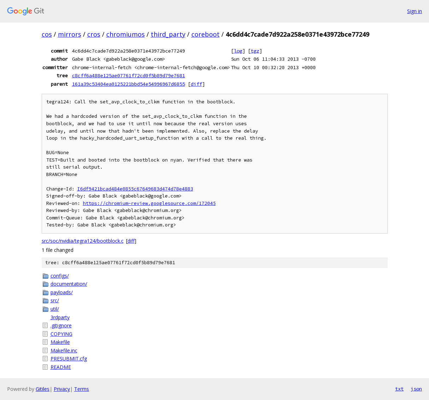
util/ (54, 308)
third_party (168, 34)
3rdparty (60, 317)
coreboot (205, 34)
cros (93, 34)
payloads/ (61, 292)
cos (47, 34)
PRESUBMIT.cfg (68, 358)
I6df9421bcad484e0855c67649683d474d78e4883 (135, 189)
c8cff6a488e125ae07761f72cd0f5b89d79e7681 (128, 75)
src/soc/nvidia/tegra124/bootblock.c (83, 240)
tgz (255, 51)
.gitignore (61, 325)
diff (196, 84)
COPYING (61, 334)
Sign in (414, 11)
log (238, 51)
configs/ (59, 275)
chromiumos (125, 34)
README (60, 367)
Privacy (62, 389)
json (416, 389)
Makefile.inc (63, 350)
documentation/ (68, 283)
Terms (81, 389)
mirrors (69, 34)
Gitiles (42, 389)
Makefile (60, 342)
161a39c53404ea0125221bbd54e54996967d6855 (128, 84)
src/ (54, 300)
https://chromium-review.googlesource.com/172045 (149, 203)
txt (399, 389)
